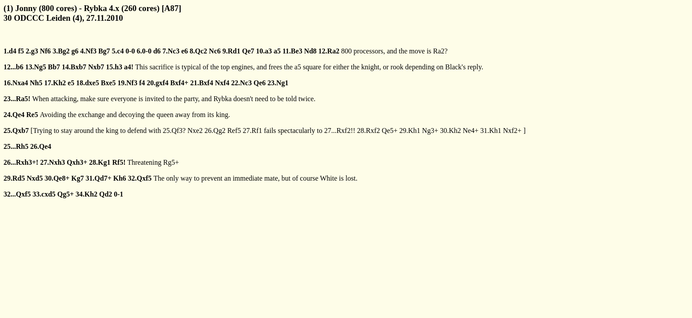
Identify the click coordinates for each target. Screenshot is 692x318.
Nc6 (215, 51)
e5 (71, 83)
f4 (142, 83)
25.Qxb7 (16, 130)
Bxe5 (108, 83)
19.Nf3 (127, 83)
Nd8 (310, 51)
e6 (184, 51)
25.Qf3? (174, 130)
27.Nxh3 (52, 162)
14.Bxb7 (74, 67)
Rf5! (118, 162)
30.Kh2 (450, 130)
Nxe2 (195, 130)
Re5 (32, 114)
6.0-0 (144, 51)
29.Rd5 (14, 178)
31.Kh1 (490, 130)
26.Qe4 (40, 146)
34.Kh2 (86, 194)
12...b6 (13, 67)
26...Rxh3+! (21, 162)
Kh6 (119, 178)
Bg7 (104, 51)
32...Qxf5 (17, 194)
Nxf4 (222, 83)
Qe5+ (390, 130)
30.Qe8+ (57, 178)
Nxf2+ (512, 130)
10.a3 (264, 51)
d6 (157, 51)
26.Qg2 (215, 130)
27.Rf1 (252, 130)
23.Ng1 (278, 83)
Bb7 (54, 67)
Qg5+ (65, 194)
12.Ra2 (328, 51)
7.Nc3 (171, 51)
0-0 (130, 51)
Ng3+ (430, 130)
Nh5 (36, 83)
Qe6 (259, 83)
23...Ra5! (17, 98)
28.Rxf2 (368, 130)
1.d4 (10, 51)
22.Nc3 (241, 83)
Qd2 (105, 194)
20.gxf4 (157, 83)
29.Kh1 (410, 130)
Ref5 (234, 130)
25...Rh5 (16, 146)
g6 (75, 51)
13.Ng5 (35, 67)
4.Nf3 (88, 51)
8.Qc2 (198, 51)
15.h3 (114, 67)
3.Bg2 (61, 51)
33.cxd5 (44, 194)
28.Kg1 (99, 162)
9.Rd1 (231, 51)
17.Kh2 (55, 83)
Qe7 (248, 51)
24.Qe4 (14, 114)
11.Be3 (292, 51)
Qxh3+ (77, 162)
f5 (21, 51)
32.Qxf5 (140, 178)
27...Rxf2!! (339, 130)
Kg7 (77, 178)
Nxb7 (96, 67)
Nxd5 (34, 178)
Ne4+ (470, 130)
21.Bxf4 (201, 83)
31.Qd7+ (98, 178)
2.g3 (32, 51)
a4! (128, 67)
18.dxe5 (87, 83)
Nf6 (45, 51)
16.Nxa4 (16, 83)
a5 (277, 51)
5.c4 (118, 51)
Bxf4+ (179, 83)
